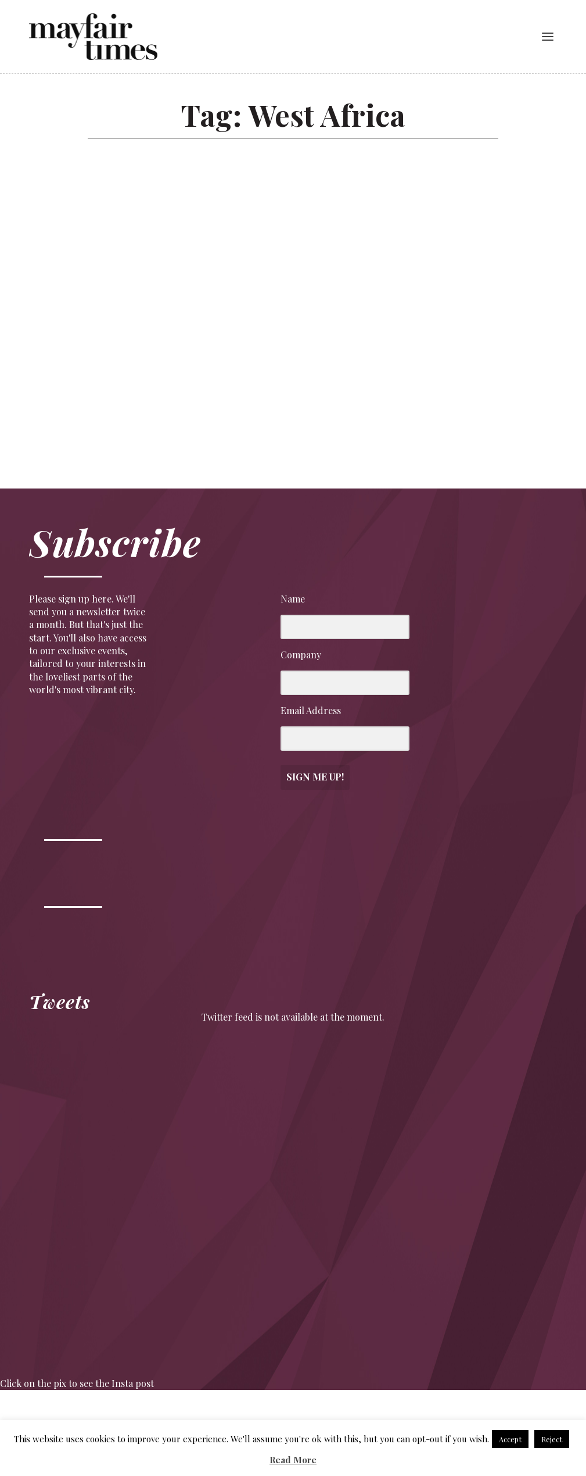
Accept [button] (510, 1439)
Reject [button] (551, 1439)
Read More (293, 1460)
